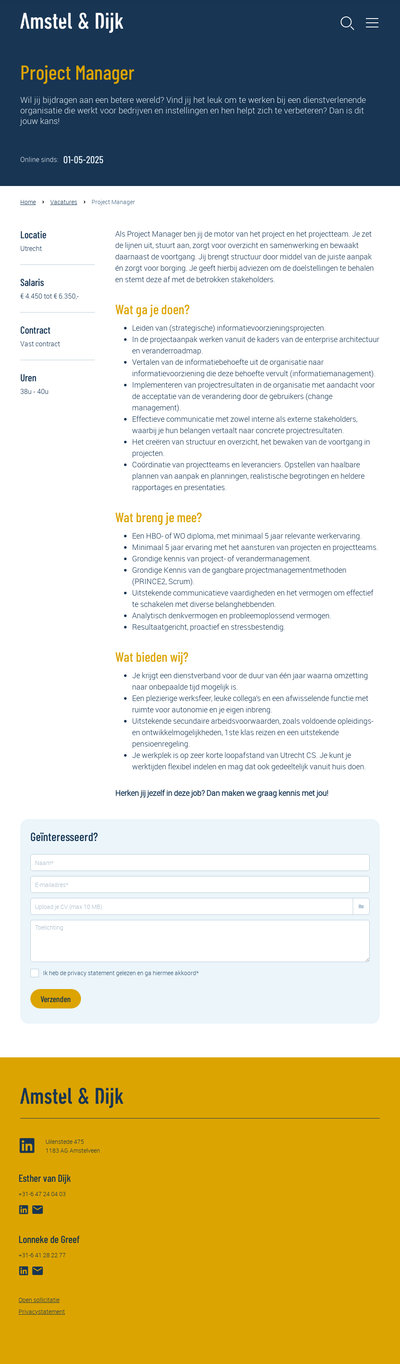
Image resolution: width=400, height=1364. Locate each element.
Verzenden (56, 999)
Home (28, 202)
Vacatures (63, 202)
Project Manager (113, 202)
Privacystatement (42, 1311)
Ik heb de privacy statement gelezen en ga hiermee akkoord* (121, 973)
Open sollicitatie (39, 1300)
